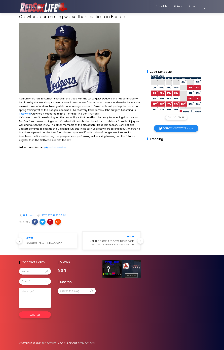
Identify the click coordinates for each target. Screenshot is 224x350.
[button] (35, 222)
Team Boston (86, 343)
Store (192, 7)
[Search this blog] (77, 291)
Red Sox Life (49, 343)
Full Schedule (176, 117)
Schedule (161, 7)
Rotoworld (25, 113)
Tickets (178, 7)
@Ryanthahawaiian (55, 147)
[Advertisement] (80, 184)
